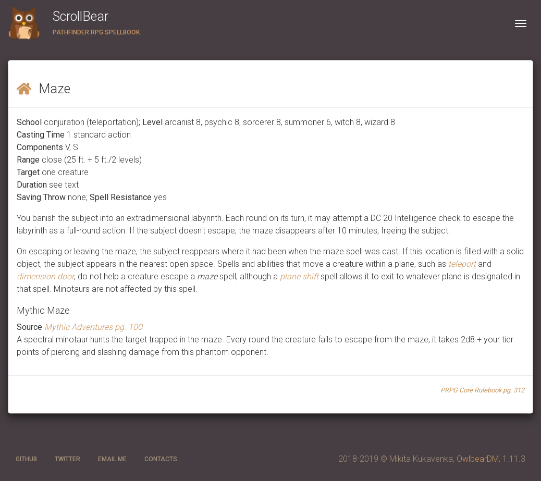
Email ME (112, 459)
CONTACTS (160, 459)
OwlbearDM (478, 459)
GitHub (26, 459)
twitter (67, 459)
